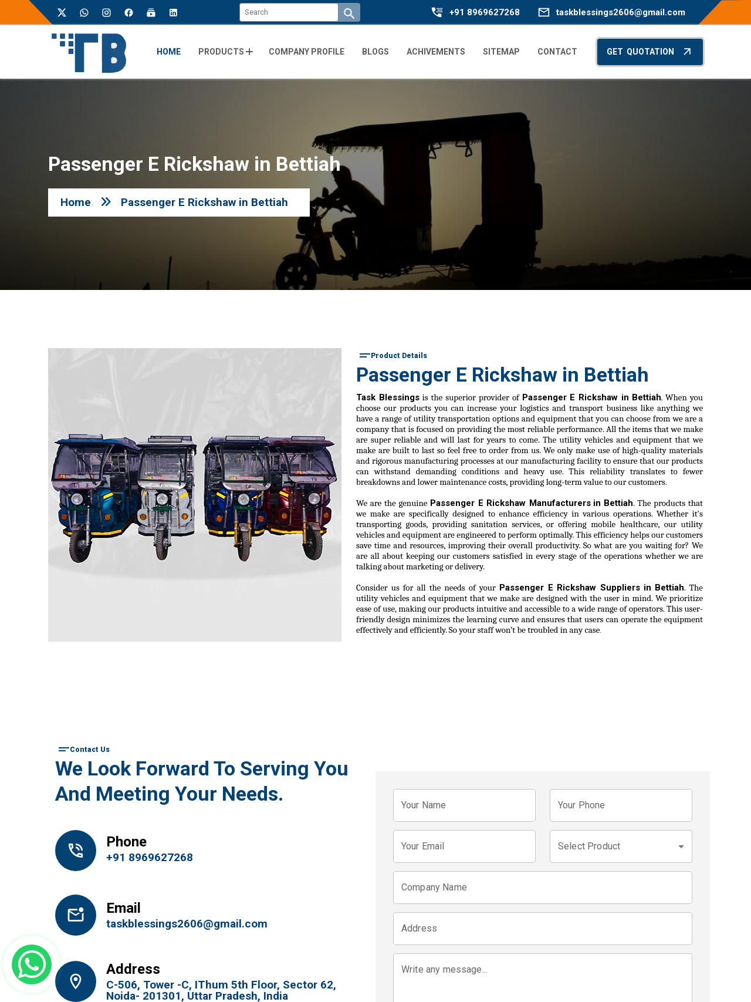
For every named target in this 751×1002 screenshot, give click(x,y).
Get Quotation (650, 51)
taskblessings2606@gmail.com (620, 12)
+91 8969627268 (484, 12)
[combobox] (621, 846)
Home (75, 202)
